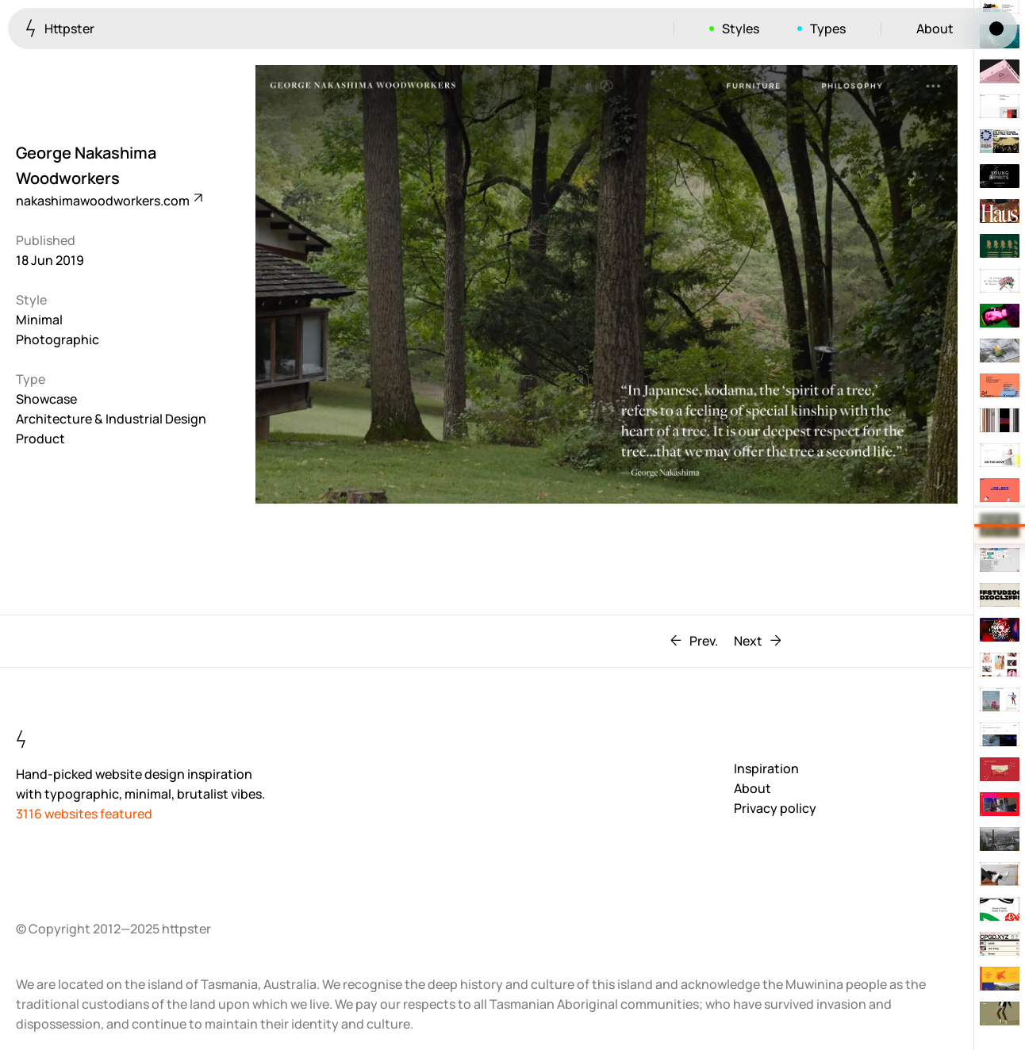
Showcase (46, 399)
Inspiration (766, 768)
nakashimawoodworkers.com (108, 200)
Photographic (57, 339)
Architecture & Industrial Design (111, 418)
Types (828, 28)
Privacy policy (775, 808)
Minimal (39, 319)
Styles (740, 28)
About (935, 28)
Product (40, 438)
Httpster (59, 28)
